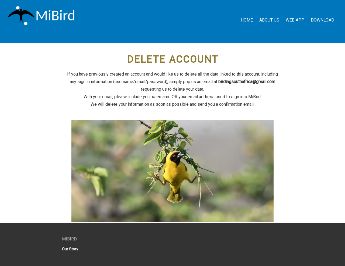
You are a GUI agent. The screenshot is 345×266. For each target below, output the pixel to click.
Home (247, 20)
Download (322, 20)
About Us (269, 20)
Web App (295, 20)
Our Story (70, 249)
